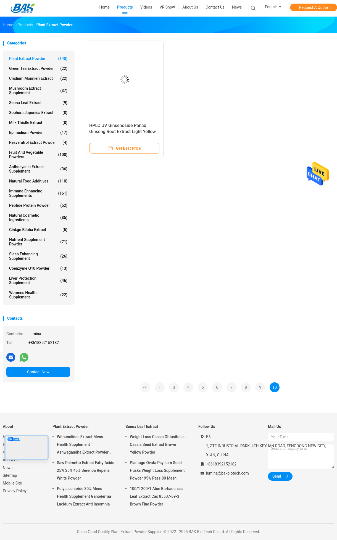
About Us (11, 460)
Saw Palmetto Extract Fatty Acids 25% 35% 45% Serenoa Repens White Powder (85, 470)
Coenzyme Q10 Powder (38, 268)
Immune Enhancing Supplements (38, 193)
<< (145, 387)
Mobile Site (12, 483)
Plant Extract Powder (38, 58)
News (7, 467)
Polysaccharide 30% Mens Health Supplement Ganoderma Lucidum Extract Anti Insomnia (84, 496)
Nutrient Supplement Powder (38, 241)
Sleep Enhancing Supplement (38, 256)
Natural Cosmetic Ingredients (38, 217)
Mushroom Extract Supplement (38, 90)
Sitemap (10, 475)
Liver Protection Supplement (38, 280)
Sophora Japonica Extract (38, 112)
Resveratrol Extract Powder (38, 142)
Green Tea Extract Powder (38, 68)
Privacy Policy (15, 491)
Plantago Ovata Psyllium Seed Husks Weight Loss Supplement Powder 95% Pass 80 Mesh (157, 470)
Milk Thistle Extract (38, 122)
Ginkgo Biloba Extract (38, 229)
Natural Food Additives (38, 181)
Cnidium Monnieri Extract (38, 78)
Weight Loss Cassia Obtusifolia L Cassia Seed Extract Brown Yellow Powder (158, 444)
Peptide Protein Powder (38, 205)
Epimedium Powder (38, 132)
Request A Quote (313, 7)
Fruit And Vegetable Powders (38, 154)
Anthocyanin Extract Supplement (38, 169)
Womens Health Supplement (38, 294)
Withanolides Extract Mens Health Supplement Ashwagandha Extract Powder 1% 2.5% (83, 445)
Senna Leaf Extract (38, 102)
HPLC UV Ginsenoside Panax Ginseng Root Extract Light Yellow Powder (122, 131)
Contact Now (38, 372)
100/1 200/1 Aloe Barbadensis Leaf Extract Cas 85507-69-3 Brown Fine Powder (156, 496)
